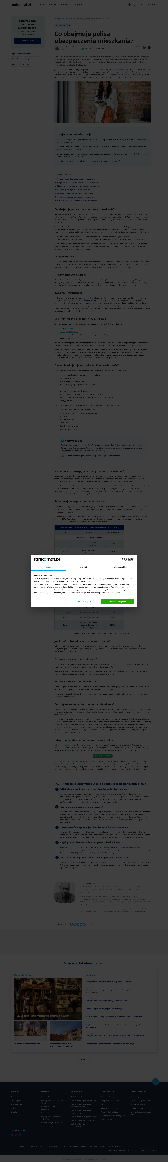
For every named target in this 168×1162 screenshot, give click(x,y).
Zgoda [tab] (48, 567)
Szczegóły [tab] (84, 567)
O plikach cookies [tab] (119, 567)
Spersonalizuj (84, 601)
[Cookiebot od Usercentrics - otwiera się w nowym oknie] (124, 559)
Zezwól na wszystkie (117, 601)
